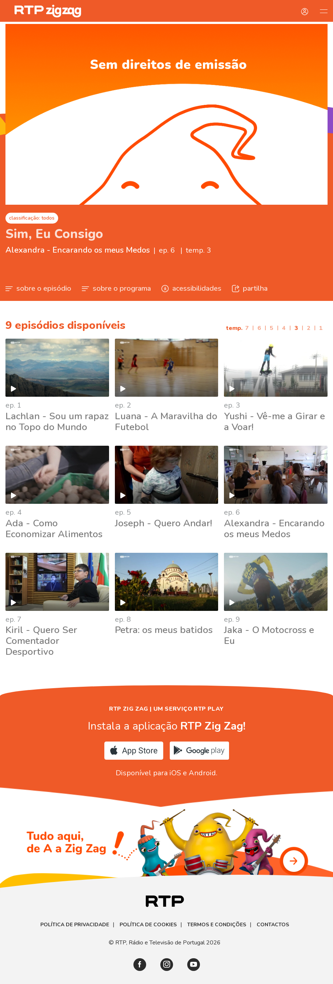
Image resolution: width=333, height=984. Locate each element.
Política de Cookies (148, 925)
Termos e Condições (216, 925)
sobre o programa (116, 288)
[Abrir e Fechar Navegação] (323, 11)
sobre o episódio (38, 288)
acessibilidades (191, 288)
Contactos (273, 925)
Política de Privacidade (74, 925)
